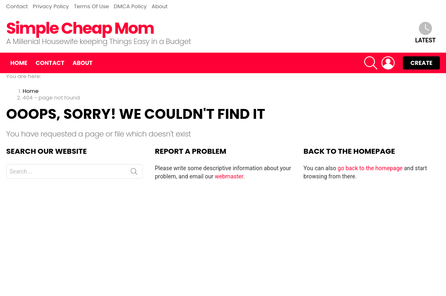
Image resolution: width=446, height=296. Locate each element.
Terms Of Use (91, 6)
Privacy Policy (51, 6)
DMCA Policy (130, 6)
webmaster (229, 176)
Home (19, 63)
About (160, 6)
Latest (425, 33)
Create (421, 63)
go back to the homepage (369, 168)
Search (134, 173)
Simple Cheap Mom (80, 28)
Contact (17, 6)
